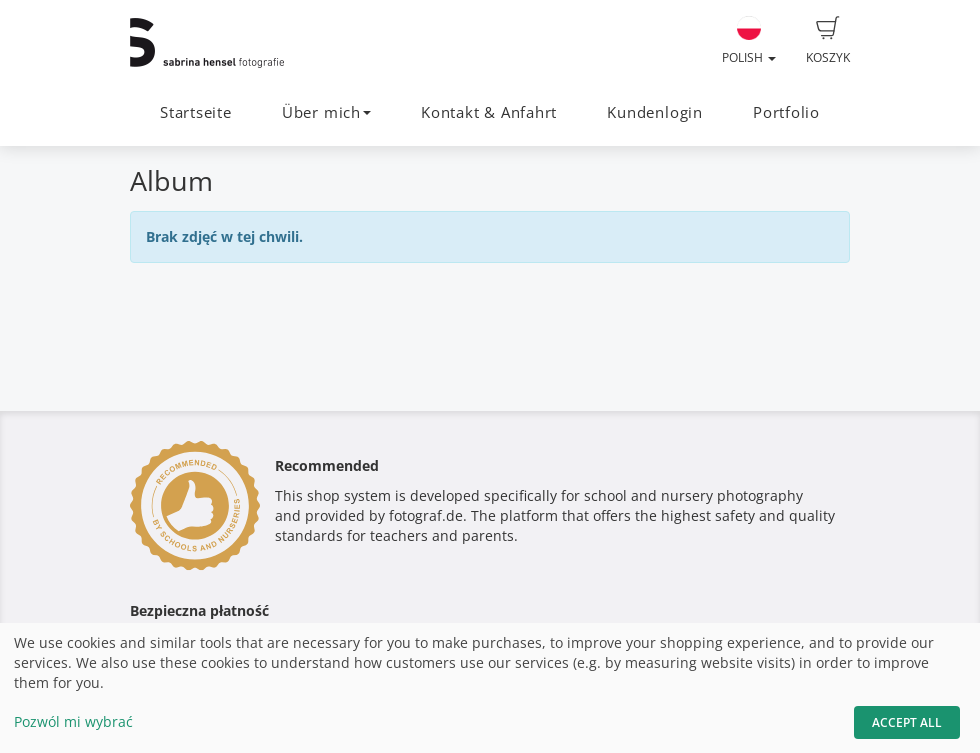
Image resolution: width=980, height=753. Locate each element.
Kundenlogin (654, 112)
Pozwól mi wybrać (73, 721)
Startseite (196, 112)
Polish (749, 41)
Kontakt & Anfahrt (489, 112)
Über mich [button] (326, 112)
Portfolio (786, 112)
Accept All (907, 722)
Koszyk (828, 41)
